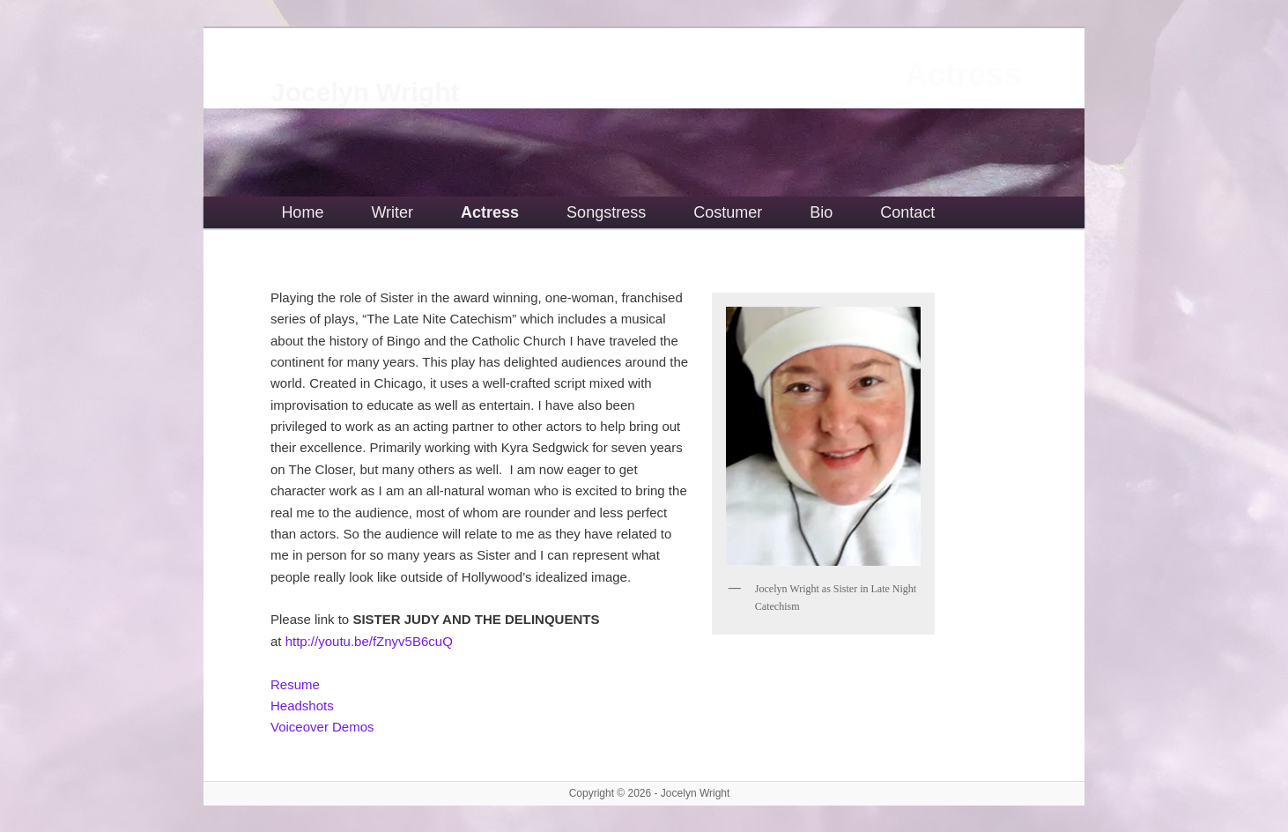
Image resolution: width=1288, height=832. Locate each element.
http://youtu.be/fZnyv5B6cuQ (369, 641)
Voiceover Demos (322, 726)
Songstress (606, 212)
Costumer (727, 212)
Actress (490, 212)
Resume (295, 684)
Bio (821, 212)
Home (302, 212)
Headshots (302, 705)
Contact (907, 212)
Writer (392, 212)
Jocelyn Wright (364, 92)
